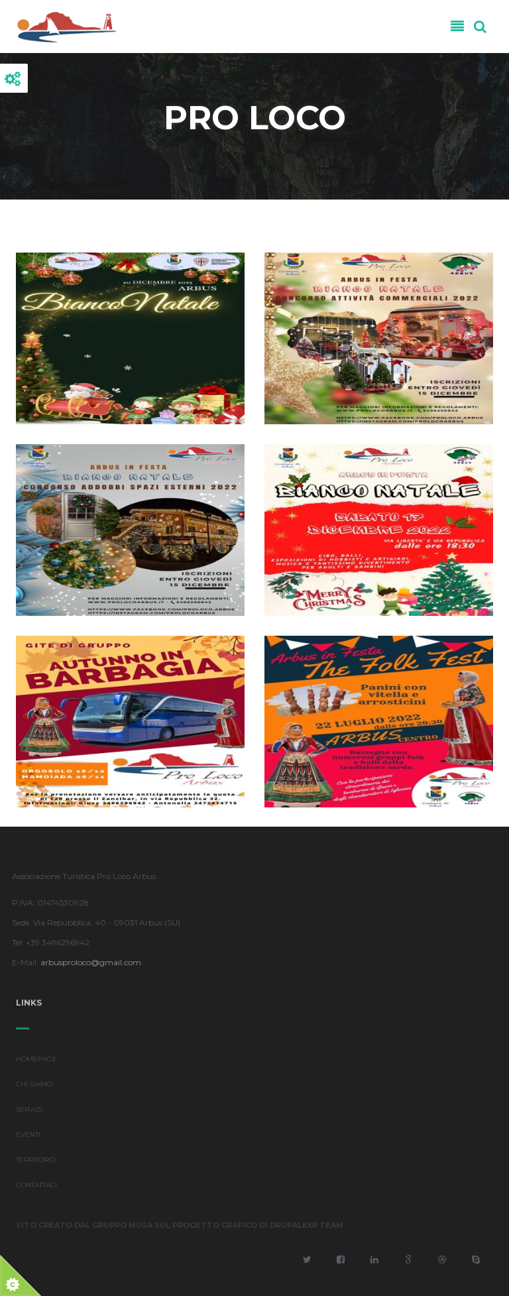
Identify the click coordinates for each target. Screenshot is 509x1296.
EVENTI (28, 1138)
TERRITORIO (36, 1163)
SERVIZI (29, 1112)
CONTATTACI (36, 1188)
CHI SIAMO (34, 1087)
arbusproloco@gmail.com (88, 962)
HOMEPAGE (36, 1062)
